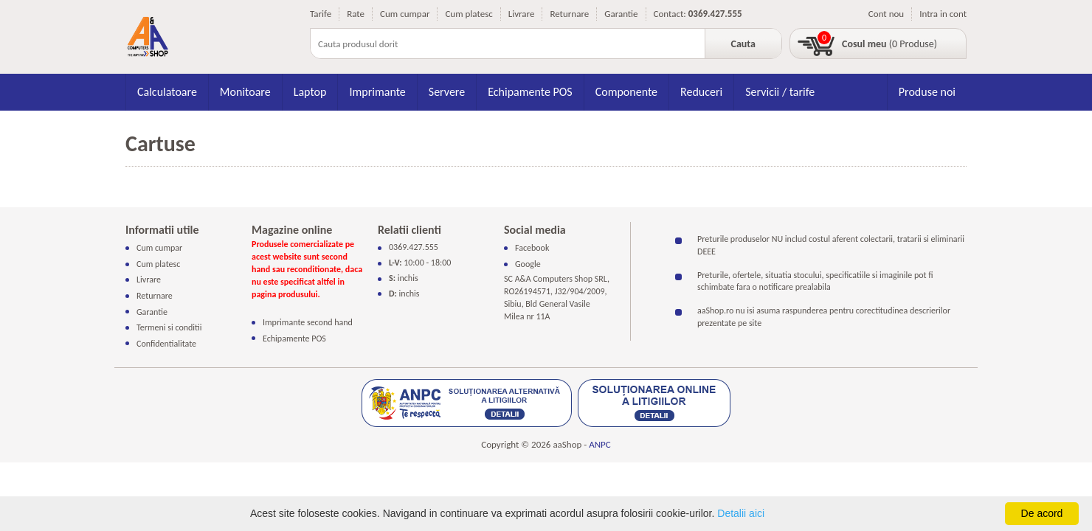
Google (528, 264)
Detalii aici (740, 513)
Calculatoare (167, 92)
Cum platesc (468, 13)
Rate (355, 13)
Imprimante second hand (308, 322)
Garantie (620, 13)
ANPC (600, 444)
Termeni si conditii (169, 327)
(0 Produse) (889, 44)
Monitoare (245, 92)
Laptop (310, 92)
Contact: (670, 13)
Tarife (320, 13)
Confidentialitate (166, 343)
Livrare (521, 13)
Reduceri (701, 92)
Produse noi (927, 92)
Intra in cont (943, 13)
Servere (447, 92)
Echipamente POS (530, 92)
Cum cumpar (404, 13)
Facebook (532, 248)
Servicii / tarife (780, 92)
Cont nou (886, 13)
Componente (626, 92)
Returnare (569, 13)
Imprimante (377, 92)
